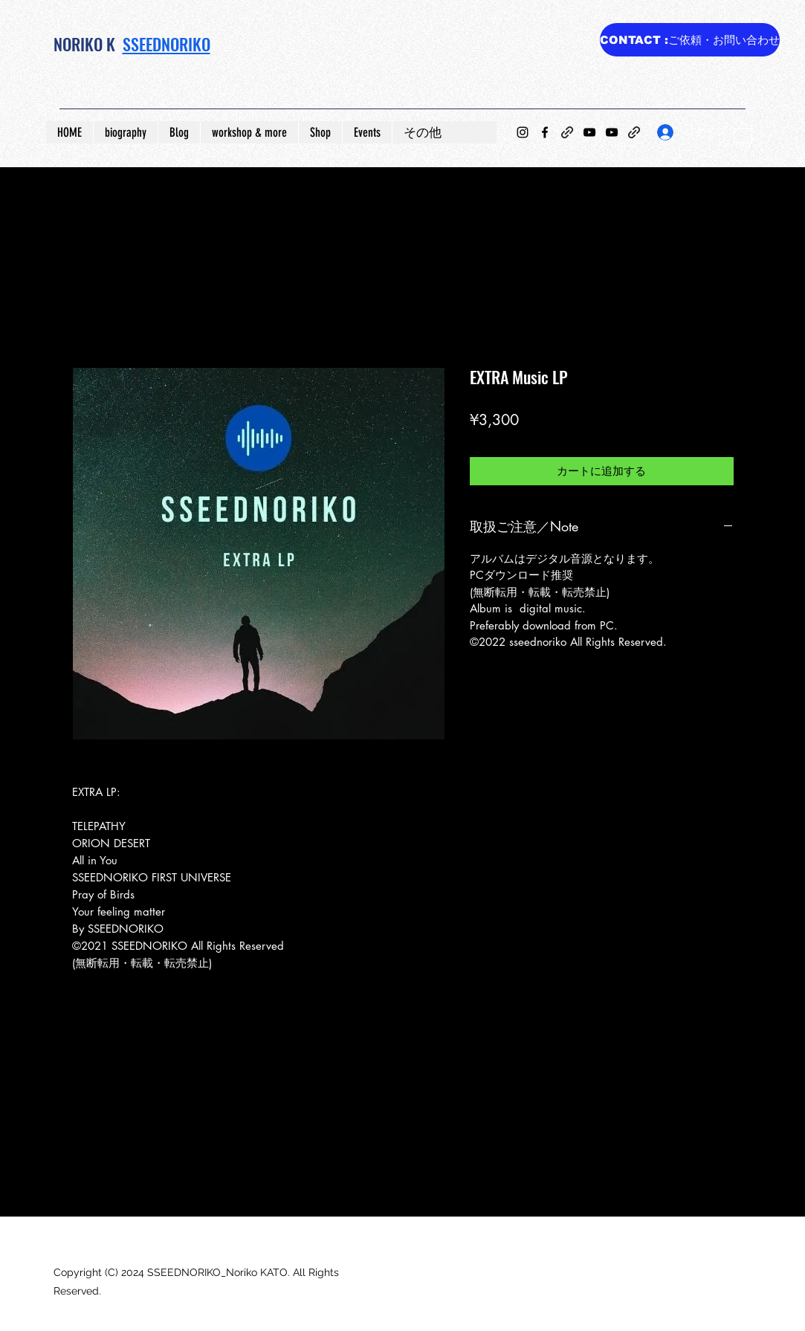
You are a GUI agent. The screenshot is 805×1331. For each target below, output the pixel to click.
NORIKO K (84, 44)
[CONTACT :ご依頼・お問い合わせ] (690, 39)
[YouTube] (589, 132)
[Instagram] (522, 132)
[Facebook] (544, 132)
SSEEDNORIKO (166, 44)
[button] (743, 132)
